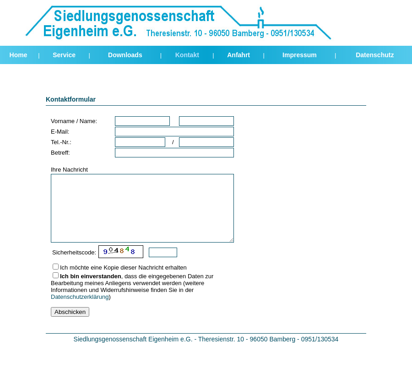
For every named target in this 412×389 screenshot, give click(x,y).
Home (18, 55)
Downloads (125, 55)
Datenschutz (375, 55)
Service (64, 55)
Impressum (299, 55)
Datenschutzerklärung (79, 296)
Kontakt (187, 55)
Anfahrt (238, 55)
